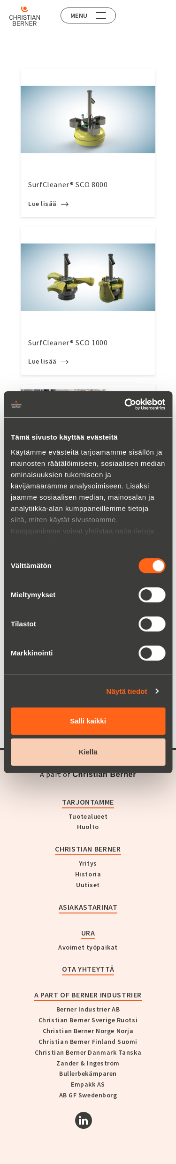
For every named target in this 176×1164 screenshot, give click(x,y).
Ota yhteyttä (88, 969)
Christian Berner (88, 848)
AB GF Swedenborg (88, 1095)
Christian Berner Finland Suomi (88, 1041)
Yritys (88, 863)
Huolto (88, 826)
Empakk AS (88, 1084)
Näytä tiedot (127, 691)
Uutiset (88, 885)
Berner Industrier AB (88, 1009)
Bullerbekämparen (88, 1073)
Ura (88, 932)
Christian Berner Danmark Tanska (88, 1052)
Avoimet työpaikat (88, 947)
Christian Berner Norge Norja (88, 1031)
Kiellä (87, 752)
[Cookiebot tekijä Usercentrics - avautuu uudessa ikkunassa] (125, 404)
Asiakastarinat (88, 907)
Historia (88, 874)
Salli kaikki (88, 721)
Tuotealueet (88, 816)
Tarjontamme (88, 801)
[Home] (24, 16)
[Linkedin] (83, 1120)
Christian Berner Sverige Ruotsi (88, 1020)
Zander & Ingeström (88, 1063)
